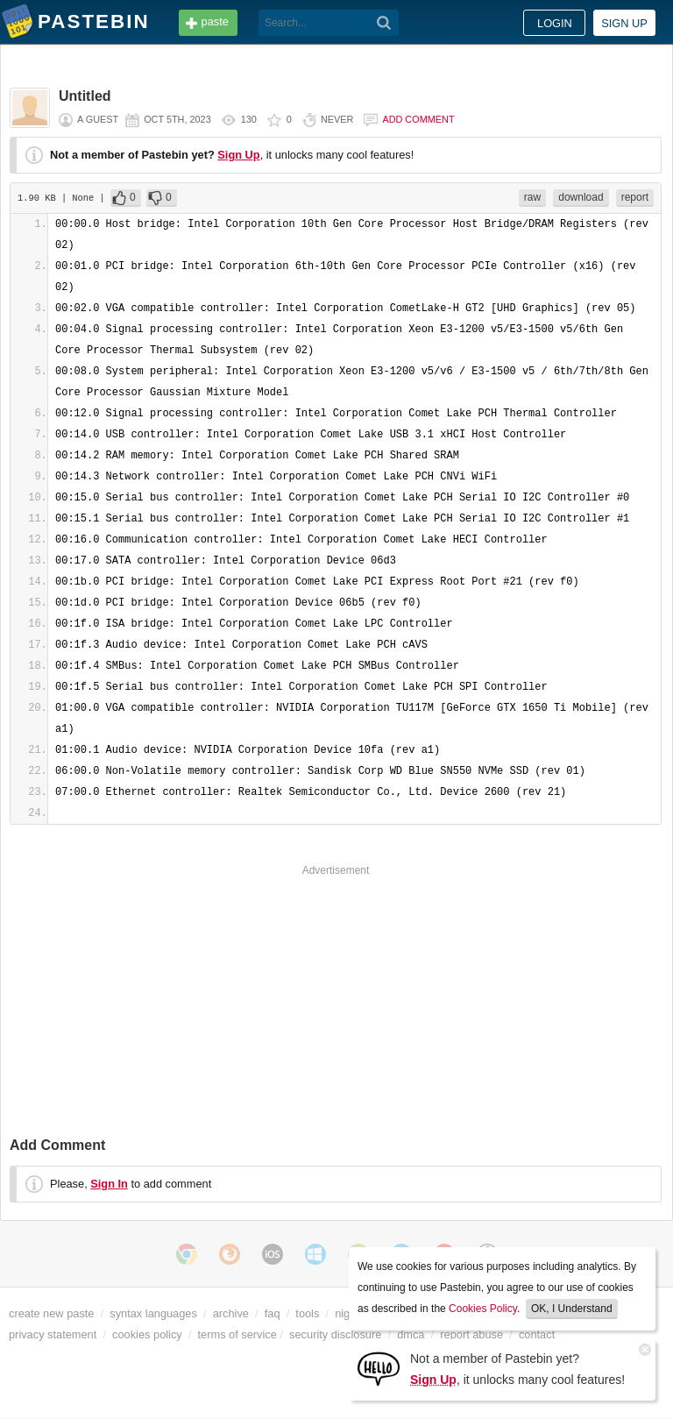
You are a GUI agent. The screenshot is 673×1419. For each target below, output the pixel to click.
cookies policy (147, 1334)
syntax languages (153, 1313)
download (580, 197)
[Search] (384, 23)
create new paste (51, 1313)
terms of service (237, 1334)
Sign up (624, 23)
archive (231, 1313)
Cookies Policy (483, 1308)
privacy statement (52, 1334)
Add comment (418, 119)
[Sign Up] (379, 1367)
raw (532, 197)
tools (307, 1313)
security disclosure (335, 1334)
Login (554, 23)
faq (272, 1313)
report (634, 197)
